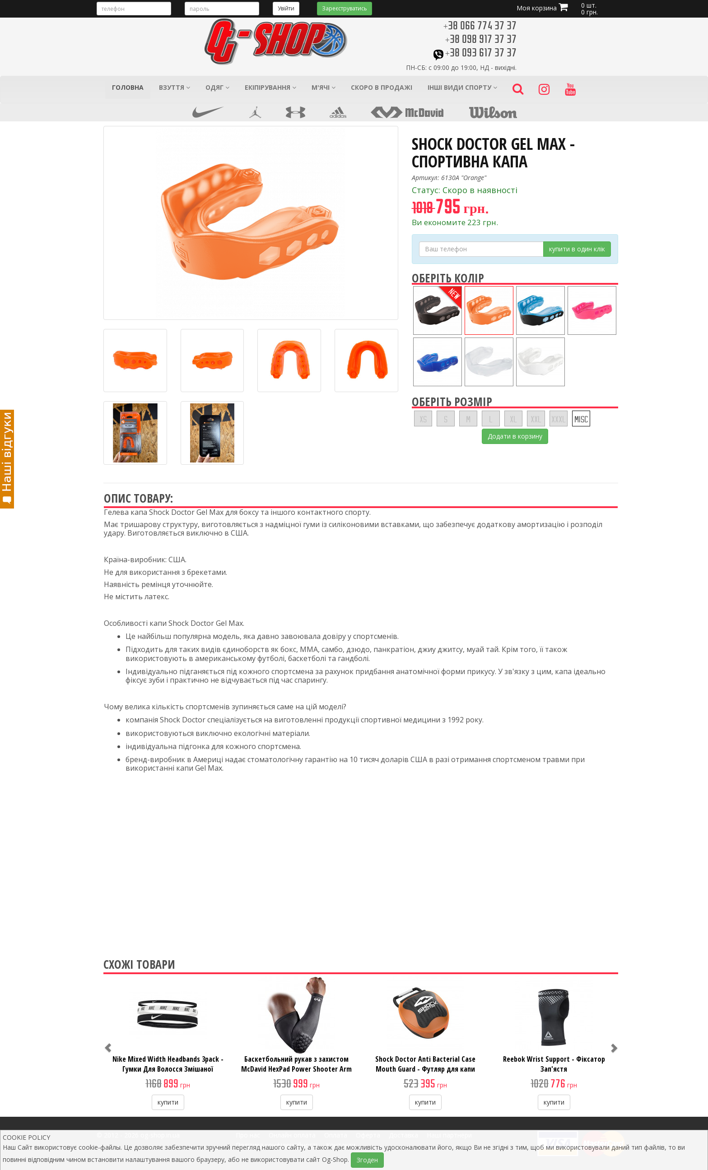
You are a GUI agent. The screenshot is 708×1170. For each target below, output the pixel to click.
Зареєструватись (344, 8)
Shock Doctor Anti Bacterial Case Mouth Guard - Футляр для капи (425, 1064)
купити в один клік (577, 249)
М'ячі (323, 87)
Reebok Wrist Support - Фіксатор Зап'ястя (554, 1064)
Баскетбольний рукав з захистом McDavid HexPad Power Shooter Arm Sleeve (296, 1069)
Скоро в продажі (381, 87)
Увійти (286, 8)
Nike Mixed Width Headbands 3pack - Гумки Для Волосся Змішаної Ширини (168, 1069)
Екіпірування (270, 87)
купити (168, 1102)
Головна (128, 87)
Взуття (174, 87)
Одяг (217, 87)
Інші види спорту (462, 87)
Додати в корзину (515, 436)
